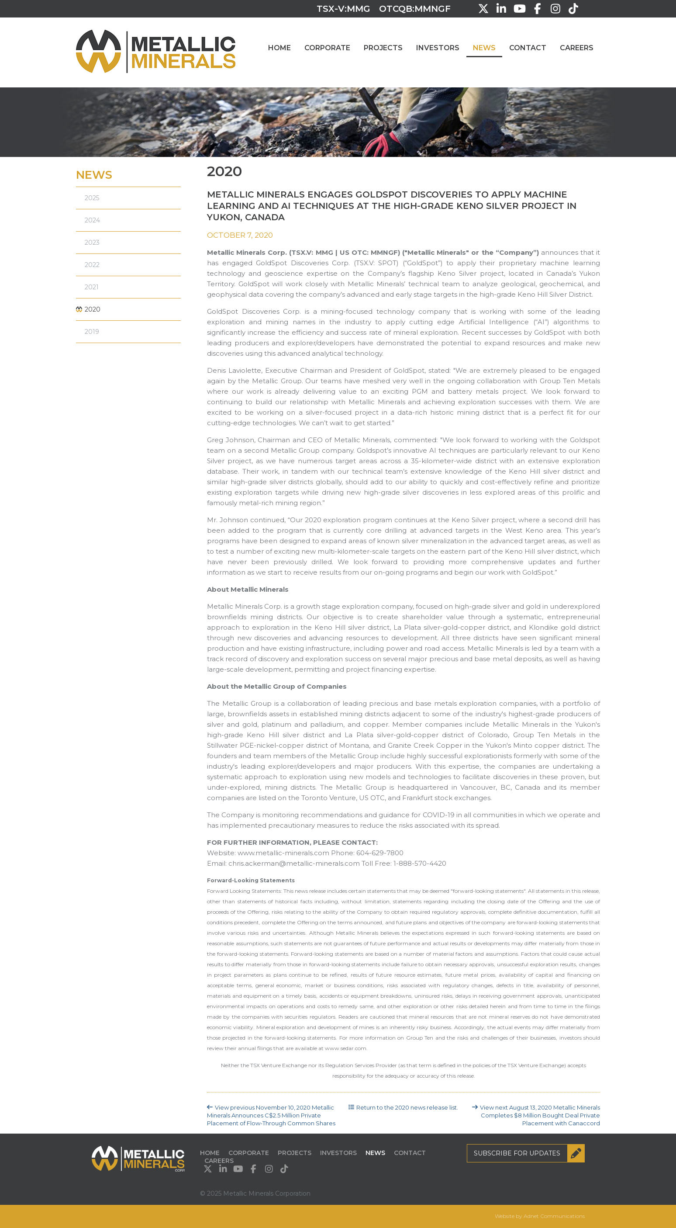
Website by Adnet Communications (540, 1216)
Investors (437, 48)
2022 (92, 265)
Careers (576, 48)
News (484, 48)
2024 (92, 220)
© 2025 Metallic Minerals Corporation (255, 1193)
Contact (527, 48)
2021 (92, 287)
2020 (92, 309)
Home (279, 48)
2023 (92, 242)
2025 (92, 198)
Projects (383, 48)
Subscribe (529, 1153)
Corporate (327, 48)
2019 (92, 332)
